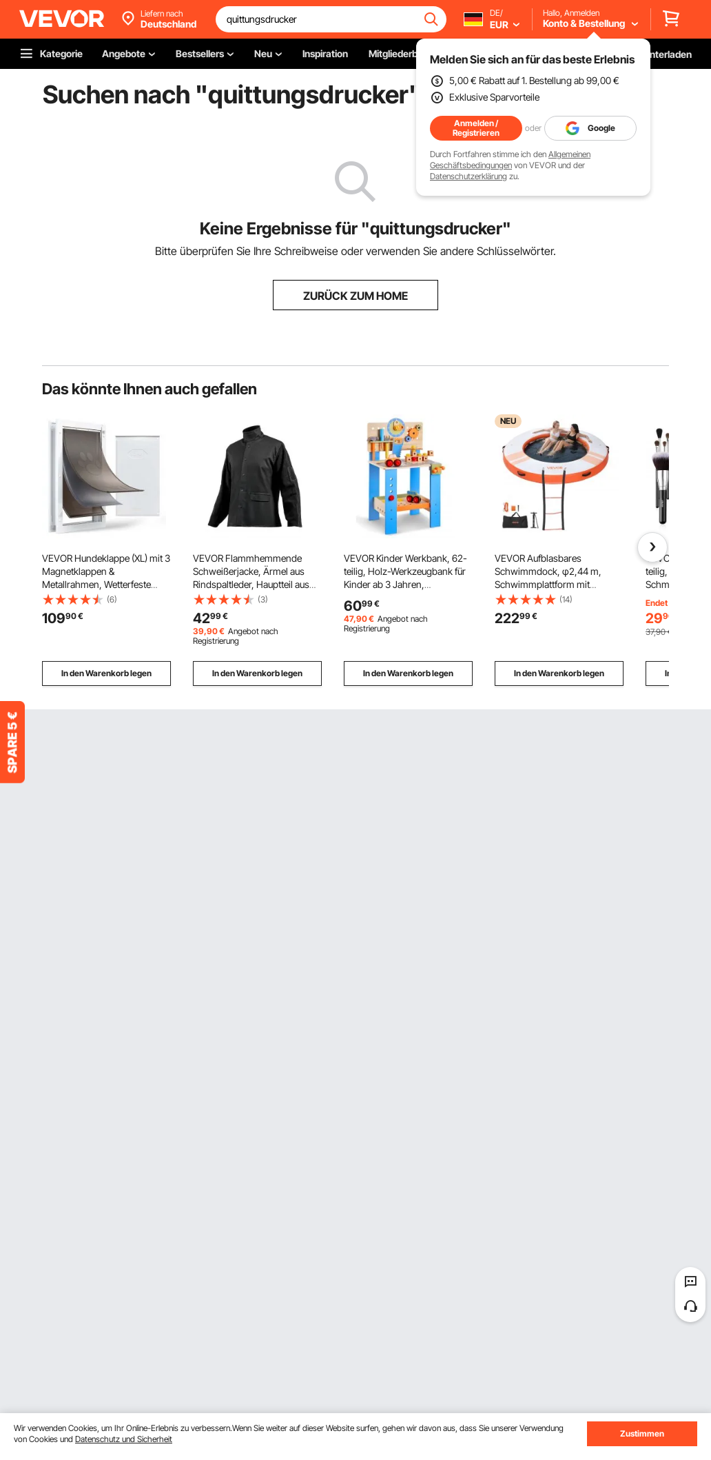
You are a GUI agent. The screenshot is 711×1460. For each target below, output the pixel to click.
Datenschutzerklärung (468, 176)
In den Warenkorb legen (106, 673)
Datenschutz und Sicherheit (123, 1439)
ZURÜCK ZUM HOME (355, 296)
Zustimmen (642, 1433)
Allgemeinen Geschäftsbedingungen (510, 159)
